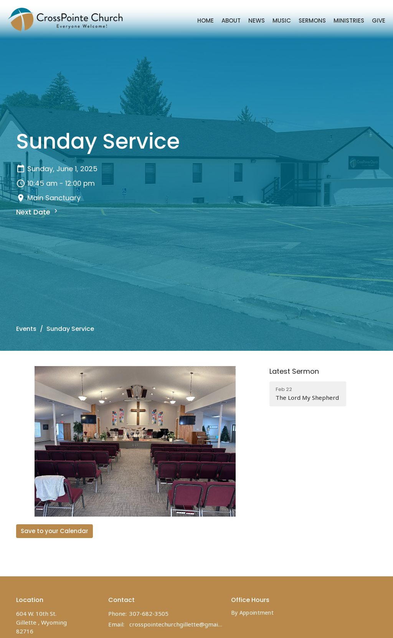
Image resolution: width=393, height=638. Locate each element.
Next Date (37, 212)
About (231, 20)
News (256, 20)
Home (205, 20)
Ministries (349, 20)
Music (281, 20)
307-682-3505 (148, 613)
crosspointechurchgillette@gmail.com (176, 624)
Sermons (312, 20)
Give (378, 20)
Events (26, 328)
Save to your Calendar (54, 531)
